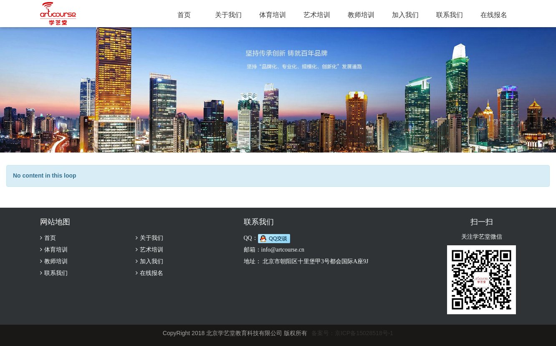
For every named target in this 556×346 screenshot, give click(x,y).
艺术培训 (316, 14)
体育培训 (272, 14)
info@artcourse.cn (282, 250)
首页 (184, 14)
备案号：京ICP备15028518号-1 (352, 333)
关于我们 (228, 14)
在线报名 (493, 14)
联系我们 (449, 14)
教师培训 (361, 14)
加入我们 (405, 14)
